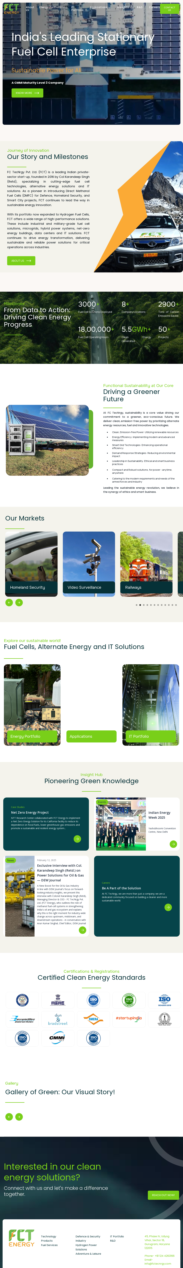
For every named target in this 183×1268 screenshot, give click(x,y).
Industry (81, 1241)
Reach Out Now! (163, 1195)
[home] (11, 8)
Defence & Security (88, 1236)
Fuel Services (49, 1245)
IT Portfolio (77, 9)
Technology (48, 1236)
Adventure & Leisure (88, 1254)
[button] (50, 7)
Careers (154, 7)
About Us (30, 9)
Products (47, 1241)
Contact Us (169, 9)
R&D (140, 7)
